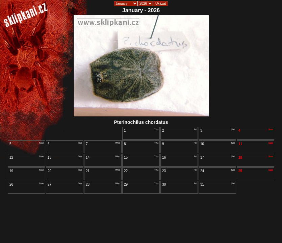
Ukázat (160, 3)
